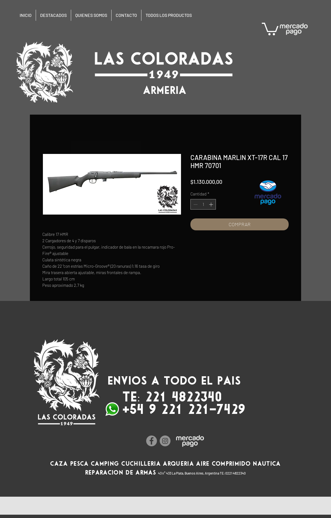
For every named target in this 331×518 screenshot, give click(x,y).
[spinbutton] (203, 204)
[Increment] (211, 204)
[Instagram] (165, 440)
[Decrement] (195, 204)
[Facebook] (151, 440)
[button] (270, 28)
